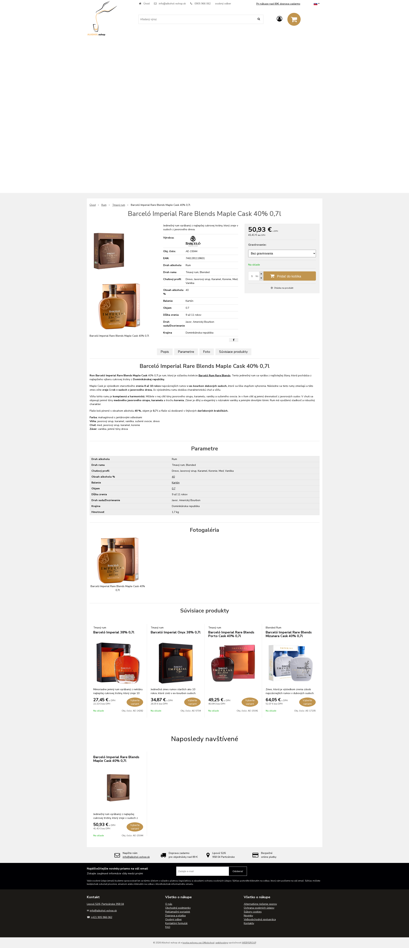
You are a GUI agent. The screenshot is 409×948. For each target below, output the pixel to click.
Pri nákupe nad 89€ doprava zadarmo (278, 4)
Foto (206, 352)
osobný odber (223, 3)
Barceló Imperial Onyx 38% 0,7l (176, 632)
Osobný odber (173, 919)
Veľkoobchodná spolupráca (260, 919)
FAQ (167, 927)
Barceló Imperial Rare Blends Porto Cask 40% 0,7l (231, 634)
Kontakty (249, 923)
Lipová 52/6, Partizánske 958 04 (105, 904)
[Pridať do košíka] (282, 276)
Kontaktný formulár (176, 923)
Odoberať (238, 871)
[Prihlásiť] (279, 19)
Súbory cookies (253, 911)
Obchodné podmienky (178, 908)
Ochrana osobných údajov (259, 908)
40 (173, 477)
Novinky (248, 915)
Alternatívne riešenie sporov (260, 904)
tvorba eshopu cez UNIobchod (198, 942)
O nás (168, 904)
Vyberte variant (135, 702)
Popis (165, 352)
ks (257, 276)
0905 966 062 (202, 3)
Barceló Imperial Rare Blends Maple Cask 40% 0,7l (116, 759)
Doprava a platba (175, 915)
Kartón (176, 482)
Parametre (186, 352)
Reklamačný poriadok (177, 911)
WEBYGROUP (249, 942)
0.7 (173, 488)
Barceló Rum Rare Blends (214, 375)
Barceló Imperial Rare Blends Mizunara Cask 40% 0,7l (289, 634)
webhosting (221, 942)
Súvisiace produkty (233, 352)
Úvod (147, 3)
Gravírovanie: (257, 245)
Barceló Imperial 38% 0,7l (113, 632)
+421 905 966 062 (101, 917)
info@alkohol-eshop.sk (172, 3)
